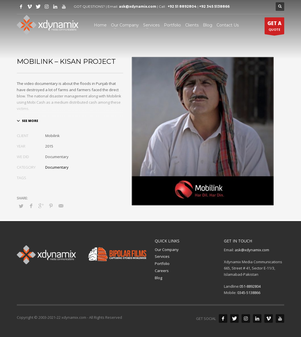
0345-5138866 (248, 292)
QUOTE (274, 27)
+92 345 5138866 (214, 6)
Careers (162, 270)
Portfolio (162, 263)
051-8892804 (250, 286)
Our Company (167, 249)
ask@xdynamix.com (137, 6)
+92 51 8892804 (182, 6)
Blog (158, 277)
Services (162, 256)
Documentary (57, 167)
